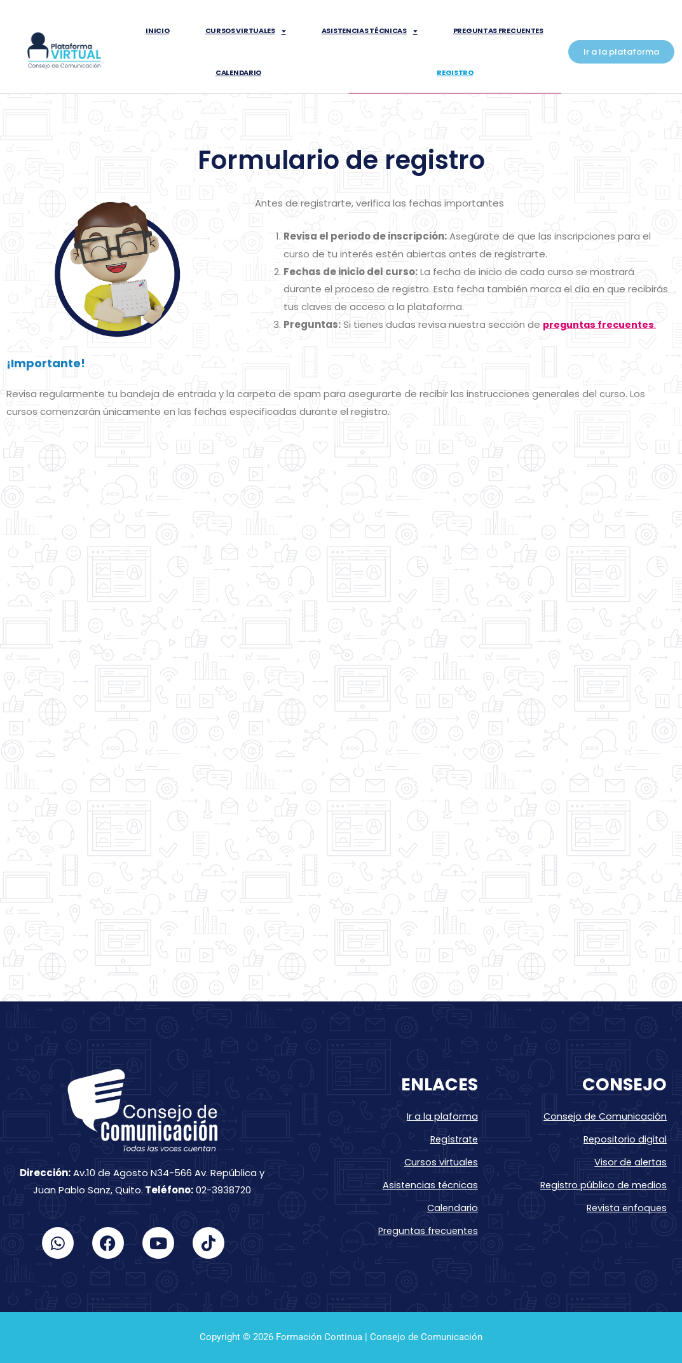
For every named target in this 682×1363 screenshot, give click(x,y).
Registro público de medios (602, 1183)
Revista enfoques (625, 1205)
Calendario (238, 72)
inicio (157, 30)
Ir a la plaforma (442, 1116)
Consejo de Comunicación (604, 1116)
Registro (455, 72)
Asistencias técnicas (370, 31)
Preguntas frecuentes (498, 30)
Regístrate (452, 1138)
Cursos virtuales (245, 31)
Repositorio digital (624, 1138)
